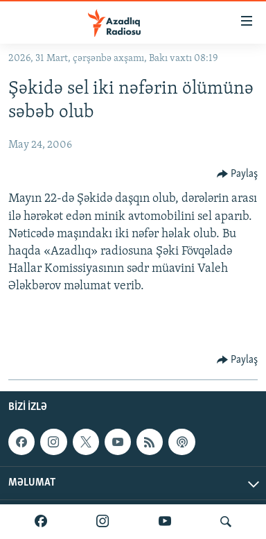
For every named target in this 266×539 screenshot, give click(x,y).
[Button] (237, 174)
